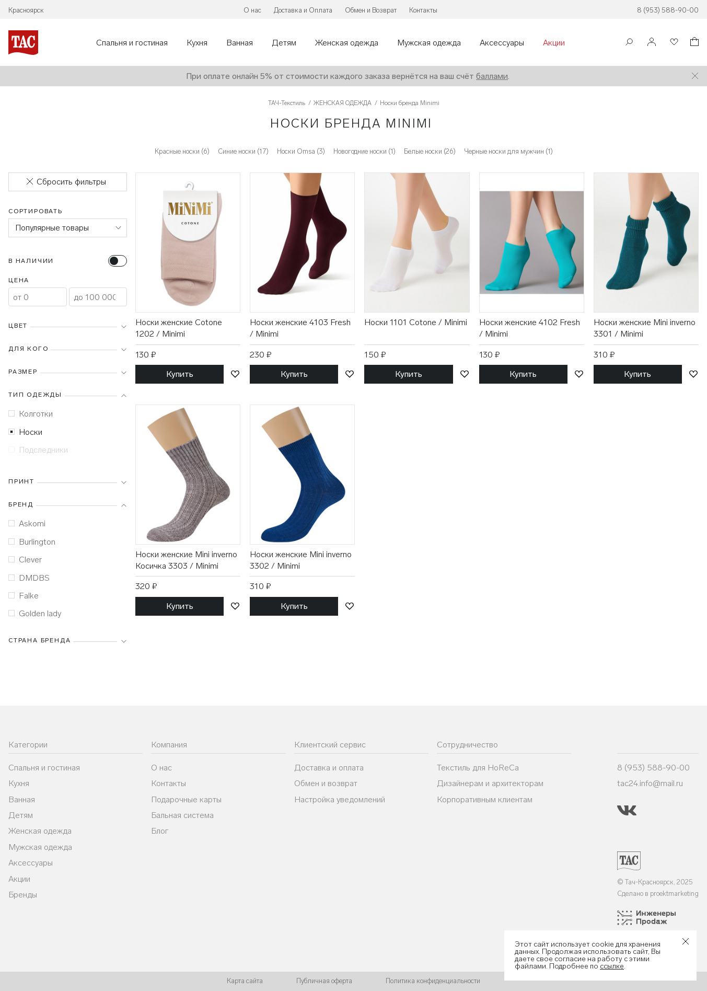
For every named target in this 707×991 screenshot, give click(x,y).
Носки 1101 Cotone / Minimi (415, 322)
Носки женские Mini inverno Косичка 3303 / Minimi (186, 560)
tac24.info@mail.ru (650, 783)
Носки (25, 432)
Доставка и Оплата (303, 10)
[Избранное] (673, 43)
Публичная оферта (324, 981)
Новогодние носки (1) (364, 151)
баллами (492, 76)
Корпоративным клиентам (484, 799)
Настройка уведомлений (339, 799)
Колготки (30, 414)
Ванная (239, 43)
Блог (159, 831)
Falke (23, 596)
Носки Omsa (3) (301, 151)
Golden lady (34, 613)
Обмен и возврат (325, 783)
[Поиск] (629, 43)
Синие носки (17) (243, 151)
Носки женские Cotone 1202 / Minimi (178, 328)
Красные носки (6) (182, 151)
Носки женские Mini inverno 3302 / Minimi (301, 560)
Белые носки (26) (430, 151)
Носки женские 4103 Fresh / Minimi (300, 328)
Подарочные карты (186, 799)
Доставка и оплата (329, 768)
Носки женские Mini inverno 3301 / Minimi (645, 328)
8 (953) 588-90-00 (668, 10)
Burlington (31, 542)
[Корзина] (693, 43)
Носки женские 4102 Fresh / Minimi (529, 328)
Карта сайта (245, 981)
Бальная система (182, 815)
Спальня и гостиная (132, 43)
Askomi (26, 523)
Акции (554, 43)
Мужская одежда (429, 43)
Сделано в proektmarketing (658, 893)
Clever (25, 559)
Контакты (423, 10)
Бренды (22, 895)
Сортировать (35, 211)
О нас (252, 10)
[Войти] (651, 43)
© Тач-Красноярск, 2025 (655, 882)
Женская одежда (346, 43)
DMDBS (29, 578)
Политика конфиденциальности (433, 981)
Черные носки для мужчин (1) (508, 151)
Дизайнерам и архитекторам (490, 783)
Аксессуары (502, 43)
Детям (284, 43)
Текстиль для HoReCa (478, 768)
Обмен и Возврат (371, 10)
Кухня (197, 43)
